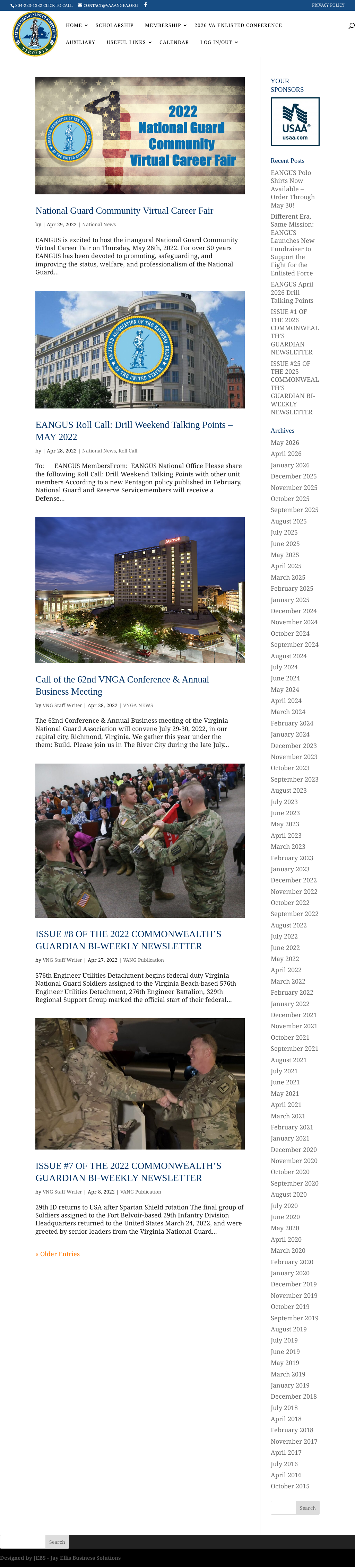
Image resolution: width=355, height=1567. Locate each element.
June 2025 (285, 543)
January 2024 (290, 734)
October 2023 (290, 768)
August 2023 (289, 790)
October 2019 (290, 1306)
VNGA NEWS (138, 705)
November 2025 (294, 487)
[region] (295, 121)
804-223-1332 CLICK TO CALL (43, 5)
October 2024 (290, 633)
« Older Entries (57, 1254)
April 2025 (286, 566)
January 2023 (290, 869)
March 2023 (288, 846)
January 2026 (290, 465)
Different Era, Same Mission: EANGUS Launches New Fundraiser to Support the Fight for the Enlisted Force (293, 244)
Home (74, 25)
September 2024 (295, 644)
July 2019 (284, 1340)
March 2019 (288, 1374)
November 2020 (294, 1160)
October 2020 (290, 1172)
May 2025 (285, 555)
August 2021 (289, 1060)
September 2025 (295, 509)
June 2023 (285, 813)
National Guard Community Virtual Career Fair (124, 210)
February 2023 (292, 858)
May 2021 (285, 1093)
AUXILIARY (80, 42)
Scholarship (114, 25)
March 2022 (288, 981)
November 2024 (294, 622)
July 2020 (284, 1205)
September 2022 (295, 913)
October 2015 (290, 1486)
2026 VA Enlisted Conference (238, 25)
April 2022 (286, 970)
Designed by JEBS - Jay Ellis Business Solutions (60, 1557)
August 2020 (289, 1194)
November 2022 (294, 891)
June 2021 (285, 1082)
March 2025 (288, 577)
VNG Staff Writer (62, 705)
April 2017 (286, 1452)
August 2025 (289, 521)
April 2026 (286, 453)
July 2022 (284, 936)
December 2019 (294, 1284)
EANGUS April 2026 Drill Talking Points (292, 292)
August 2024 (289, 656)
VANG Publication (143, 960)
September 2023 (295, 779)
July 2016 (284, 1464)
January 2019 (290, 1385)
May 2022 (285, 958)
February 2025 (292, 588)
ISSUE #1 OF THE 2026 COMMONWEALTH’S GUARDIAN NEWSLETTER (295, 331)
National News (99, 224)
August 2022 (289, 925)
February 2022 (292, 992)
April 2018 (286, 1419)
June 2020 (285, 1217)
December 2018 (294, 1396)
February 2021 (292, 1127)
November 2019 (294, 1295)
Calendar (174, 42)
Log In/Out (216, 42)
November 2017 (294, 1441)
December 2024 (294, 611)
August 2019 (289, 1329)
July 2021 (284, 1071)
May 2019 (285, 1362)
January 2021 (290, 1138)
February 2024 (292, 723)
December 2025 (294, 476)
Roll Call (128, 450)
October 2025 (290, 498)
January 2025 (290, 600)
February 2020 (292, 1262)
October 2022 (290, 902)
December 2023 (294, 745)
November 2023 (294, 756)
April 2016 (286, 1475)
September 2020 (295, 1183)
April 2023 (286, 835)
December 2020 (294, 1149)
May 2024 (285, 689)
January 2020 (290, 1273)
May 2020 (285, 1228)
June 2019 (285, 1351)
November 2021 (294, 1026)
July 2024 (284, 667)
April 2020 (286, 1239)
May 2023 (285, 824)
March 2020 (288, 1250)
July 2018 (284, 1407)
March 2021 (288, 1116)
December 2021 (294, 1015)
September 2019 (295, 1318)
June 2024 (285, 678)
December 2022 (294, 880)
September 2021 (295, 1048)
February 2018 (292, 1430)
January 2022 (290, 1004)
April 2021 (286, 1104)
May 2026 (285, 442)
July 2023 (284, 802)
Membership (163, 25)
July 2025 (284, 532)
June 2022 (285, 947)
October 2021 (290, 1037)
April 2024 (286, 700)
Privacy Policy (328, 5)
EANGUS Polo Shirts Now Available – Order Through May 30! (293, 188)
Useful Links (126, 42)
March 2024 (288, 711)
